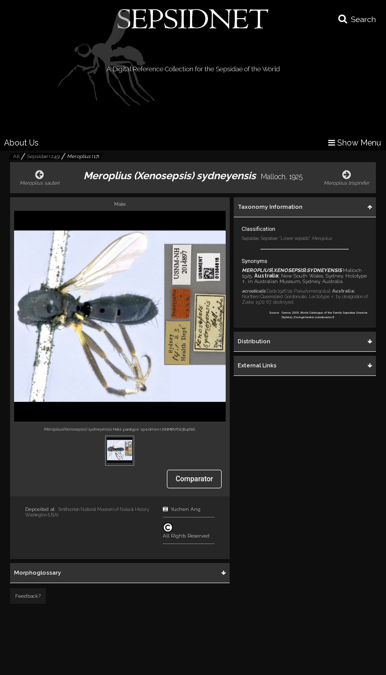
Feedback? (28, 596)
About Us (21, 143)
